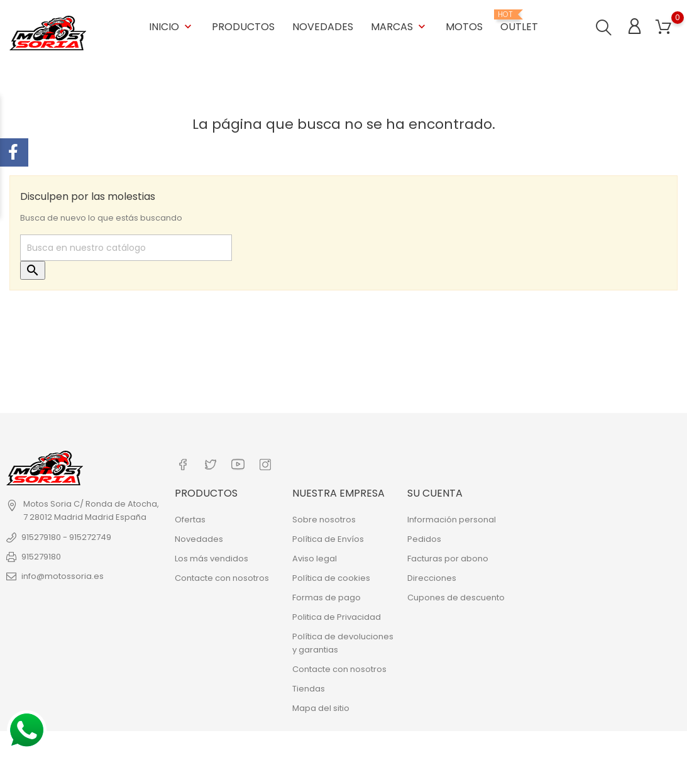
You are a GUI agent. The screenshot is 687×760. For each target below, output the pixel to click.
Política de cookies (331, 575)
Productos (243, 25)
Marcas (399, 25)
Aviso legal (314, 555)
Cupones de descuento (456, 594)
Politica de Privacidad (336, 614)
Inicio (171, 25)
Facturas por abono (447, 555)
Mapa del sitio (320, 705)
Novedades (322, 25)
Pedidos (424, 536)
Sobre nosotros (324, 516)
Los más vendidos (211, 555)
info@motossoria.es (62, 575)
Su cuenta (435, 490)
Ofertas (190, 516)
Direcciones (431, 575)
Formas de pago (326, 594)
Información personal (451, 516)
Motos (464, 25)
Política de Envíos (328, 536)
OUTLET (519, 20)
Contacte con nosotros (222, 575)
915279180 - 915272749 (66, 536)
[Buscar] (126, 247)
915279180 (41, 555)
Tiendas (308, 685)
